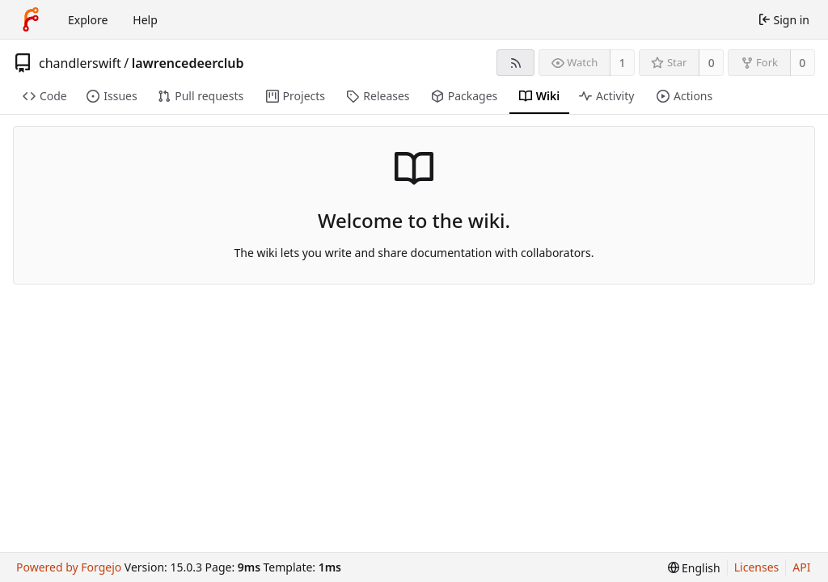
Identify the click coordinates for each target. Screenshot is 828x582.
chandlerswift (80, 63)
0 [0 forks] (802, 62)
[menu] (694, 568)
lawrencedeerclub (188, 63)
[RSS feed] (515, 62)
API (801, 567)
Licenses (756, 567)
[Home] (30, 19)
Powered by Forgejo (68, 567)
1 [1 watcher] (622, 62)
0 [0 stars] (711, 62)
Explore (88, 19)
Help (145, 19)
